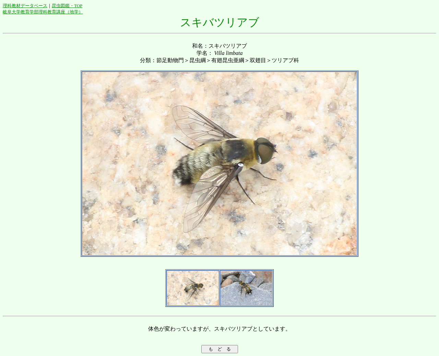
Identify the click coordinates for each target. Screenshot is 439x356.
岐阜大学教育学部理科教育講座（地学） (43, 11)
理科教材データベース (25, 5)
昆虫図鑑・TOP (67, 5)
